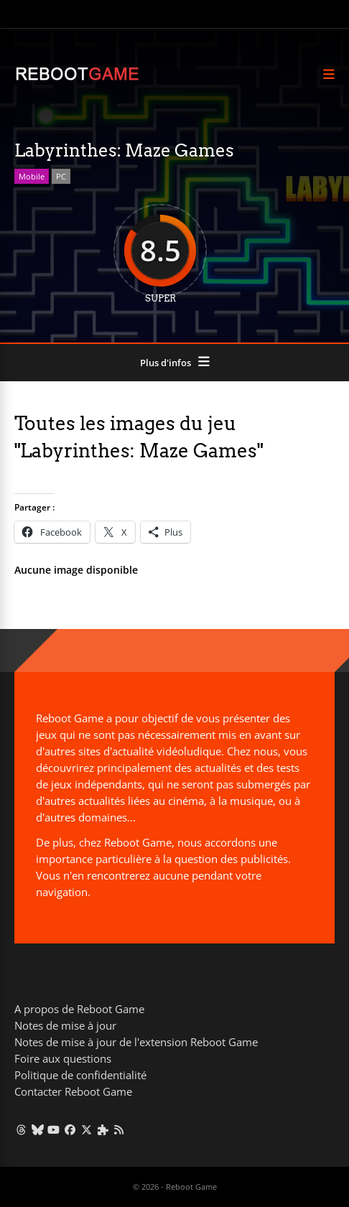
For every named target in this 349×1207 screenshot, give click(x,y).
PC (61, 176)
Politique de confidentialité (80, 1075)
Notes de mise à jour (65, 1025)
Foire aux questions (62, 1058)
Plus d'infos (165, 362)
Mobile (32, 176)
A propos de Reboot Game (79, 1009)
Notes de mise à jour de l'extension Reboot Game (136, 1042)
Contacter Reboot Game (73, 1091)
